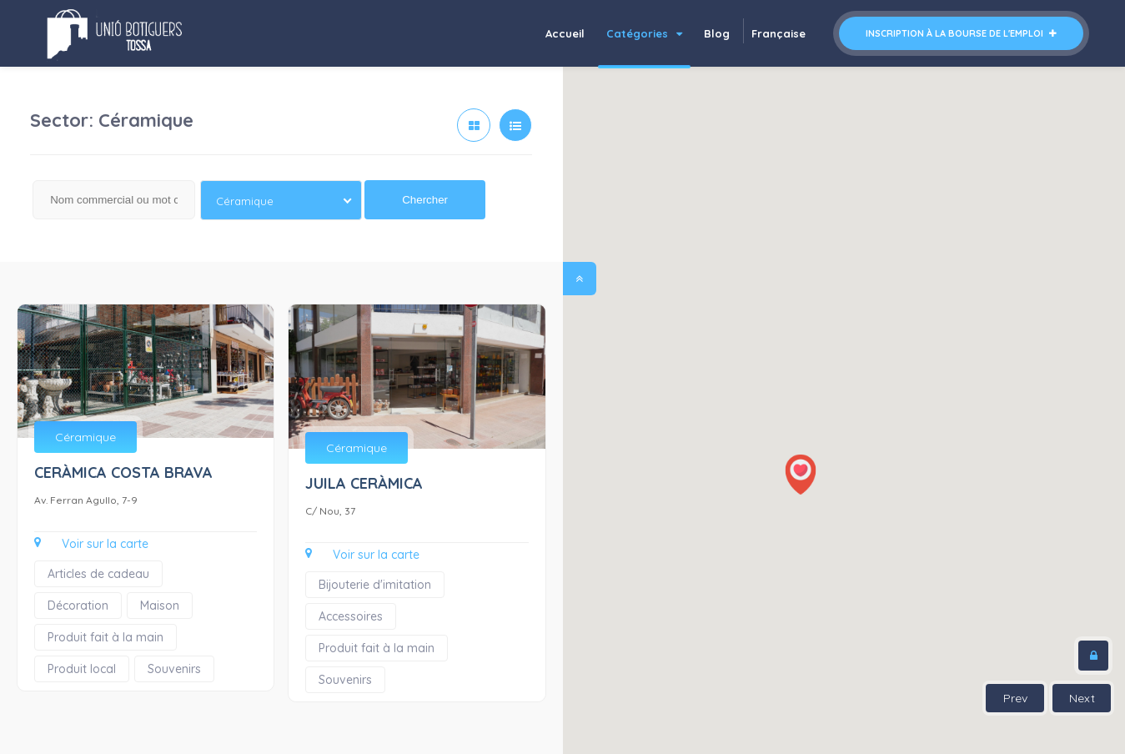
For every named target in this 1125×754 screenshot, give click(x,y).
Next (1082, 698)
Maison (159, 605)
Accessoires (351, 616)
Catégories (644, 33)
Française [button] (778, 33)
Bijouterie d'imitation (375, 584)
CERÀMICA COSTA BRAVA (123, 472)
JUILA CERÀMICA (364, 483)
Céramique (85, 437)
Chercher (425, 200)
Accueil (565, 33)
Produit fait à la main (105, 637)
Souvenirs (174, 668)
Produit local (82, 668)
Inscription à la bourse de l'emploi (961, 33)
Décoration (78, 605)
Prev (1015, 698)
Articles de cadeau (98, 573)
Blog (717, 33)
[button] (800, 474)
